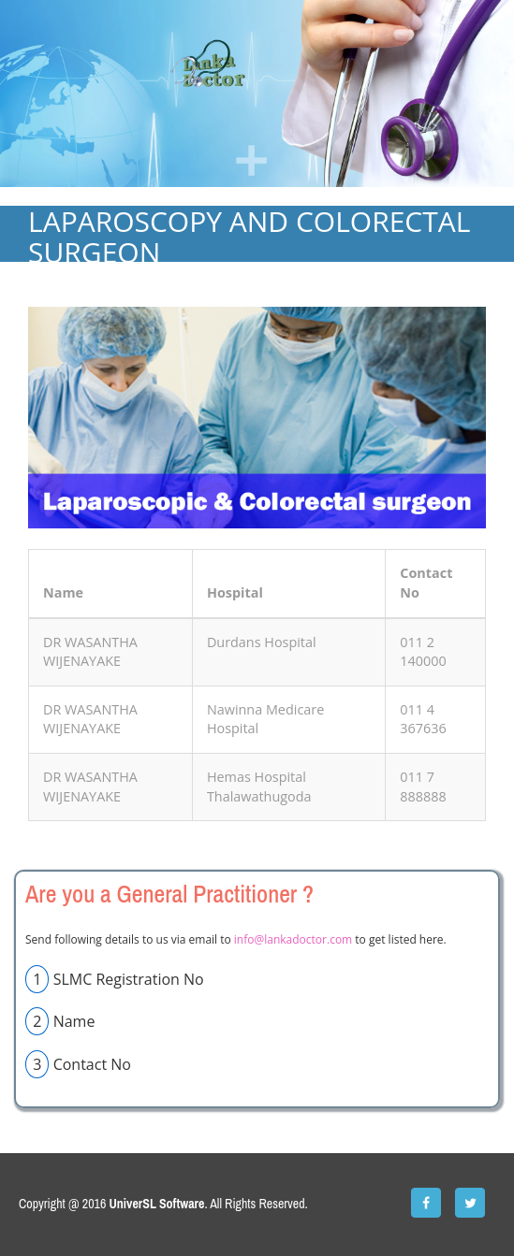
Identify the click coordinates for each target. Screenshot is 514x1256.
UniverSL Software (157, 1203)
